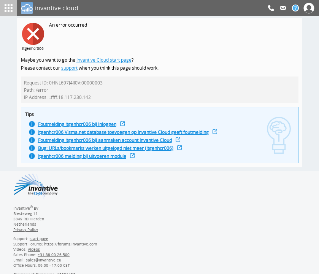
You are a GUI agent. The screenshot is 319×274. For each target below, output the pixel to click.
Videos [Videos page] (33, 252)
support (69, 68)
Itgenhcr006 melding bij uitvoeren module (84, 160)
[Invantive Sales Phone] (52, 257)
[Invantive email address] (42, 262)
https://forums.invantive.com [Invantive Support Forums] (70, 246)
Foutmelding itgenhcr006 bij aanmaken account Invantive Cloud (108, 143)
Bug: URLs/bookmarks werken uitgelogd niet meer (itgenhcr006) (108, 152)
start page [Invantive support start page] (39, 241)
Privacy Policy (25, 232)
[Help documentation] (295, 8)
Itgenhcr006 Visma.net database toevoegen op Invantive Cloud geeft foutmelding (127, 135)
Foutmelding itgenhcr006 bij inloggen (79, 127)
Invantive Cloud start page (105, 60)
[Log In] (144, 8)
